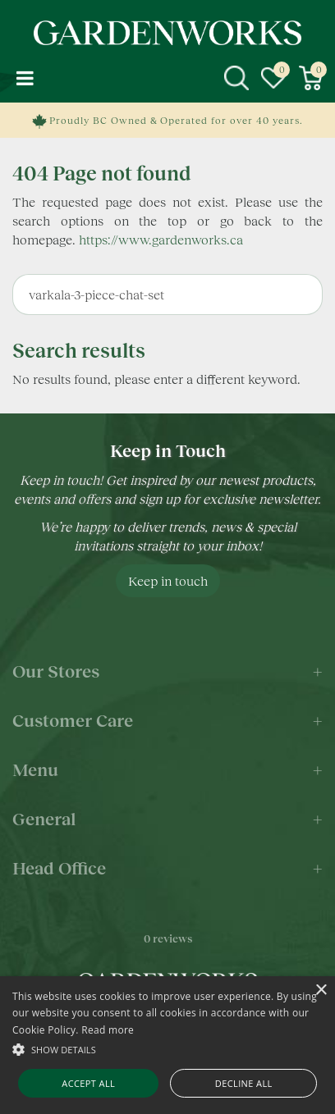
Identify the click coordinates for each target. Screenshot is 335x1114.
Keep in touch (168, 580)
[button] (167, 1049)
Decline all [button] (244, 1083)
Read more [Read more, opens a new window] (107, 1030)
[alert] (167, 1045)
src (236, 78)
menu (24, 78)
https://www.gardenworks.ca (161, 239)
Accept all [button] (88, 1083)
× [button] (320, 990)
